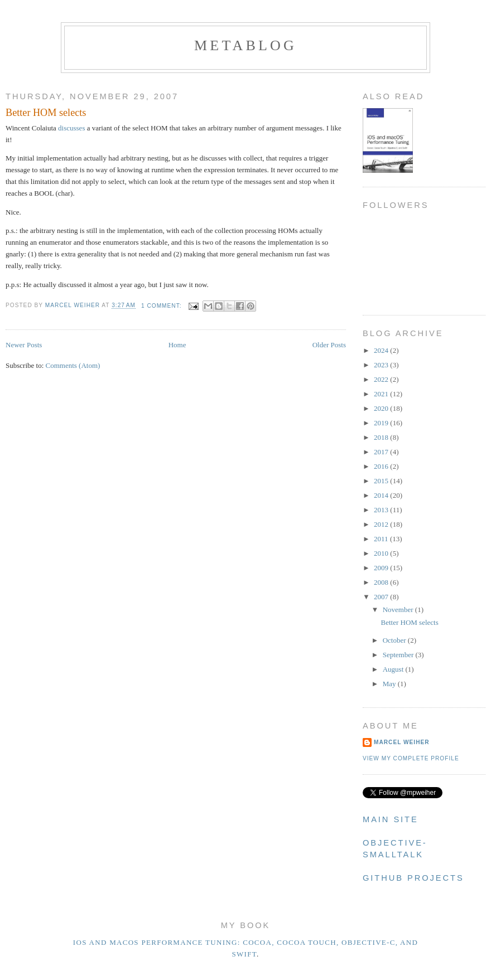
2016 (382, 466)
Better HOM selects (46, 112)
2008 (382, 582)
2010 (382, 553)
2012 (382, 524)
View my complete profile (411, 758)
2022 (382, 379)
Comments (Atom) (73, 365)
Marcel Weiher (402, 742)
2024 (382, 350)
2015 (382, 481)
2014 (382, 495)
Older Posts (329, 345)
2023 (382, 365)
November (399, 609)
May (390, 683)
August (394, 669)
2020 (382, 408)
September (399, 655)
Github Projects (413, 877)
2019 (382, 423)
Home (177, 345)
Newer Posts (24, 345)
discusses (71, 128)
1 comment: (162, 306)
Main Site (390, 819)
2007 (382, 597)
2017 (382, 452)
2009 (382, 568)
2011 (382, 539)
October (395, 640)
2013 (382, 510)
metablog (245, 45)
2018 (382, 437)
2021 (382, 394)
